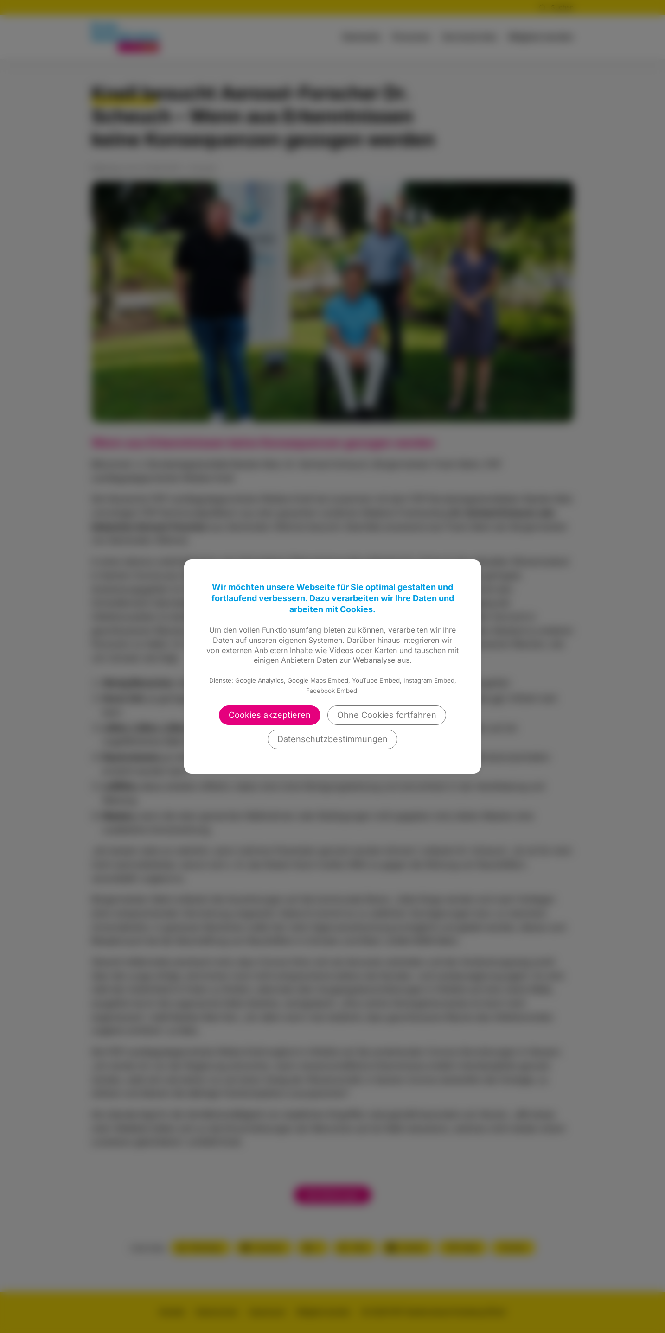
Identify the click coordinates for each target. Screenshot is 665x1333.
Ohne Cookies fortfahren (386, 715)
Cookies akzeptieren (270, 715)
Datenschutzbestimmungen (332, 739)
